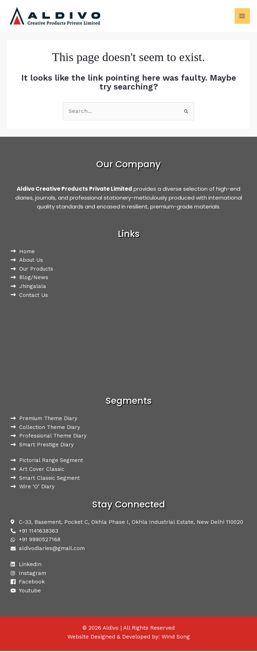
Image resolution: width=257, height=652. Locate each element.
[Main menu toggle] (242, 15)
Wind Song (175, 638)
